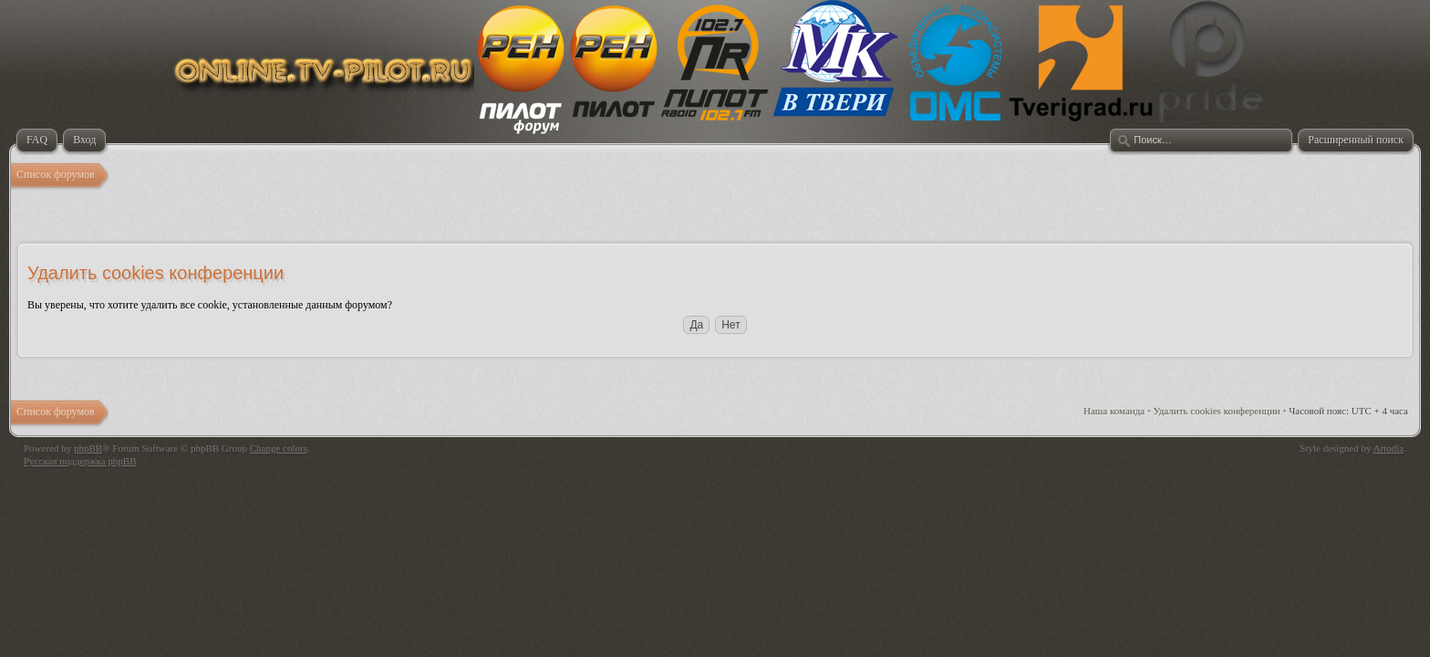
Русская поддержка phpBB (80, 460)
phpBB (88, 448)
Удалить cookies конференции (1217, 410)
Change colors (278, 448)
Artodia (1388, 448)
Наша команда (1114, 410)
